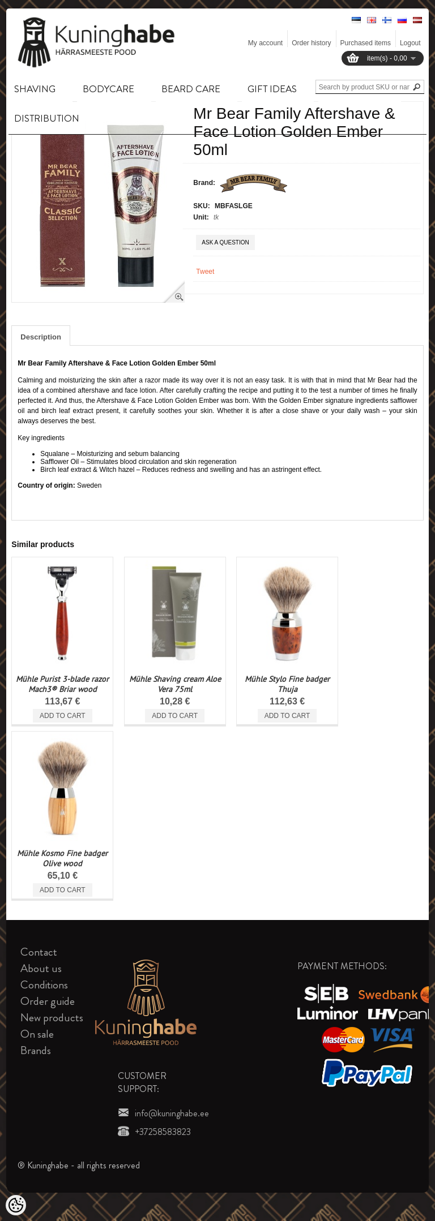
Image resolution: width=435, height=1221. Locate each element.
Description (40, 337)
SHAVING (35, 89)
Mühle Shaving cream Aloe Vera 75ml (175, 684)
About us (41, 968)
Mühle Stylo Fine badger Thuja (287, 684)
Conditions (44, 985)
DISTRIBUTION (46, 118)
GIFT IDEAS (272, 89)
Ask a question (225, 242)
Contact (38, 952)
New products (51, 1017)
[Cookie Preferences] (16, 1205)
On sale (37, 1034)
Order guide (47, 1001)
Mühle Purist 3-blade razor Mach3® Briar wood (62, 684)
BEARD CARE (190, 89)
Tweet (205, 272)
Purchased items (365, 43)
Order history (311, 43)
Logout (410, 43)
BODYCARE (108, 89)
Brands (35, 1050)
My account (265, 43)
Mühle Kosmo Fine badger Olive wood (62, 858)
